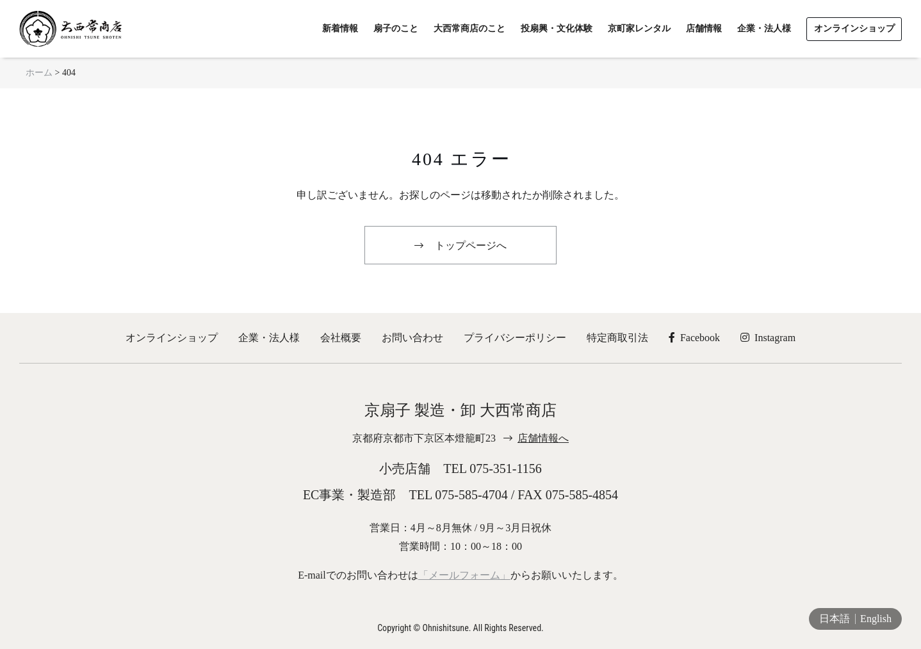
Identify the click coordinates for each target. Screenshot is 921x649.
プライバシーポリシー (515, 337)
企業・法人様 (269, 337)
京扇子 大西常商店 (70, 29)
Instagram (767, 337)
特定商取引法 (617, 337)
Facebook (694, 337)
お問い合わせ (412, 337)
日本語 (834, 618)
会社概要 (340, 337)
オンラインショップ (172, 337)
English (876, 618)
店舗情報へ (543, 438)
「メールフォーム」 (464, 575)
